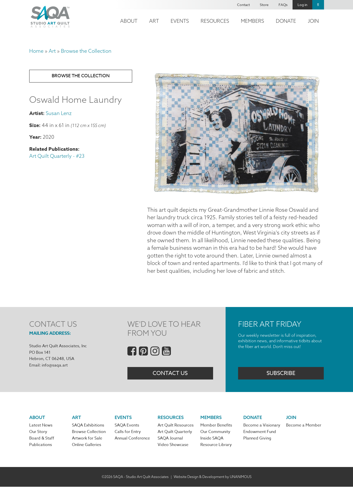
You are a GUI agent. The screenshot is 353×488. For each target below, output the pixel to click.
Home (36, 51)
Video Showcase (173, 446)
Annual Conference (132, 439)
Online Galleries (86, 446)
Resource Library (216, 446)
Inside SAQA (211, 439)
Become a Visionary (261, 426)
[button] (236, 194)
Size (34, 125)
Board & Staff (41, 439)
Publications (40, 446)
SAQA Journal (170, 439)
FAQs (283, 4)
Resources (215, 21)
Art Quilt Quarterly (175, 433)
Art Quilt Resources (176, 426)
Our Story (38, 433)
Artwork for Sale (87, 439)
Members (252, 21)
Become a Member (303, 426)
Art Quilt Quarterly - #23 (56, 156)
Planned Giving (257, 439)
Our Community (215, 433)
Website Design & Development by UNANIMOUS (213, 478)
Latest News (40, 426)
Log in (302, 4)
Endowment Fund (259, 433)
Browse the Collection (86, 51)
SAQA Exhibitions (88, 426)
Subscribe (281, 374)
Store (264, 4)
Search (318, 5)
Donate (286, 21)
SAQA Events (127, 426)
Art (154, 21)
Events (180, 21)
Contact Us (170, 374)
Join (313, 21)
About (128, 21)
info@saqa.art (55, 366)
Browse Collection (89, 433)
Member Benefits (216, 426)
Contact (243, 4)
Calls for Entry (128, 433)
